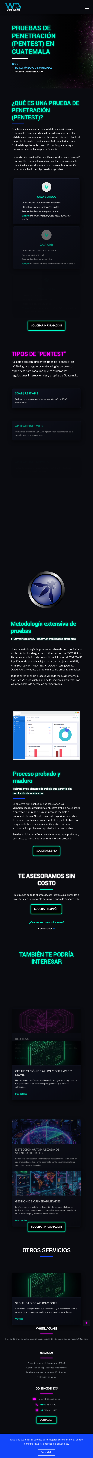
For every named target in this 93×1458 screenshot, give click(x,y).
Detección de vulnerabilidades (33, 68)
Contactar (46, 1426)
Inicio (15, 64)
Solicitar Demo (46, 859)
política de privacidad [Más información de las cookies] (56, 1444)
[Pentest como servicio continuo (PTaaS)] (46, 1363)
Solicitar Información (46, 325)
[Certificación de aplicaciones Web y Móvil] (46, 1368)
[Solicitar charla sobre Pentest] (46, 929)
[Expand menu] (87, 7)
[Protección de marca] (46, 1377)
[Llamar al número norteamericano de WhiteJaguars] (46, 1410)
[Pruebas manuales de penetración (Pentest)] (46, 1372)
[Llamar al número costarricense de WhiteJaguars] (46, 1405)
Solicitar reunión (46, 909)
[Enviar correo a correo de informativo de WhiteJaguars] (46, 1399)
